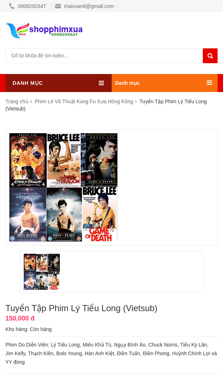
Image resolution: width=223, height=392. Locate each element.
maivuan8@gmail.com (84, 6)
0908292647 (28, 6)
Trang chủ (17, 101)
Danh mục (127, 83)
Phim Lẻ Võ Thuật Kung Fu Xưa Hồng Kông (84, 101)
